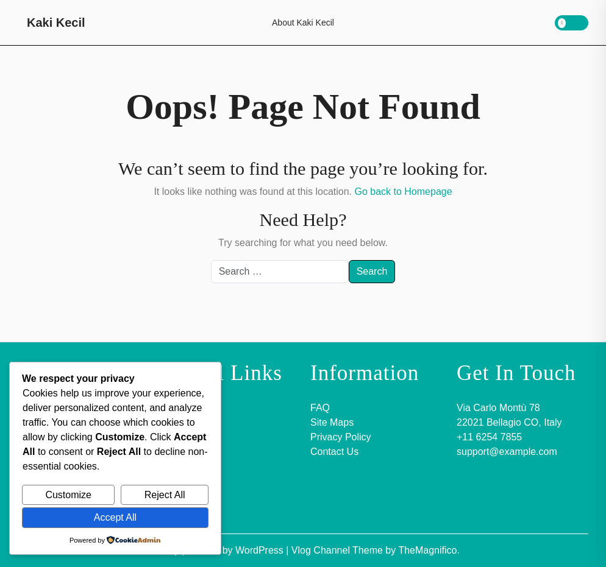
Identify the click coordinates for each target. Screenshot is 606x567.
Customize (68, 495)
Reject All (164, 495)
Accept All (115, 517)
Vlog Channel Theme (338, 550)
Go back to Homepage (403, 191)
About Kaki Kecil (303, 22)
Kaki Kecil (56, 22)
